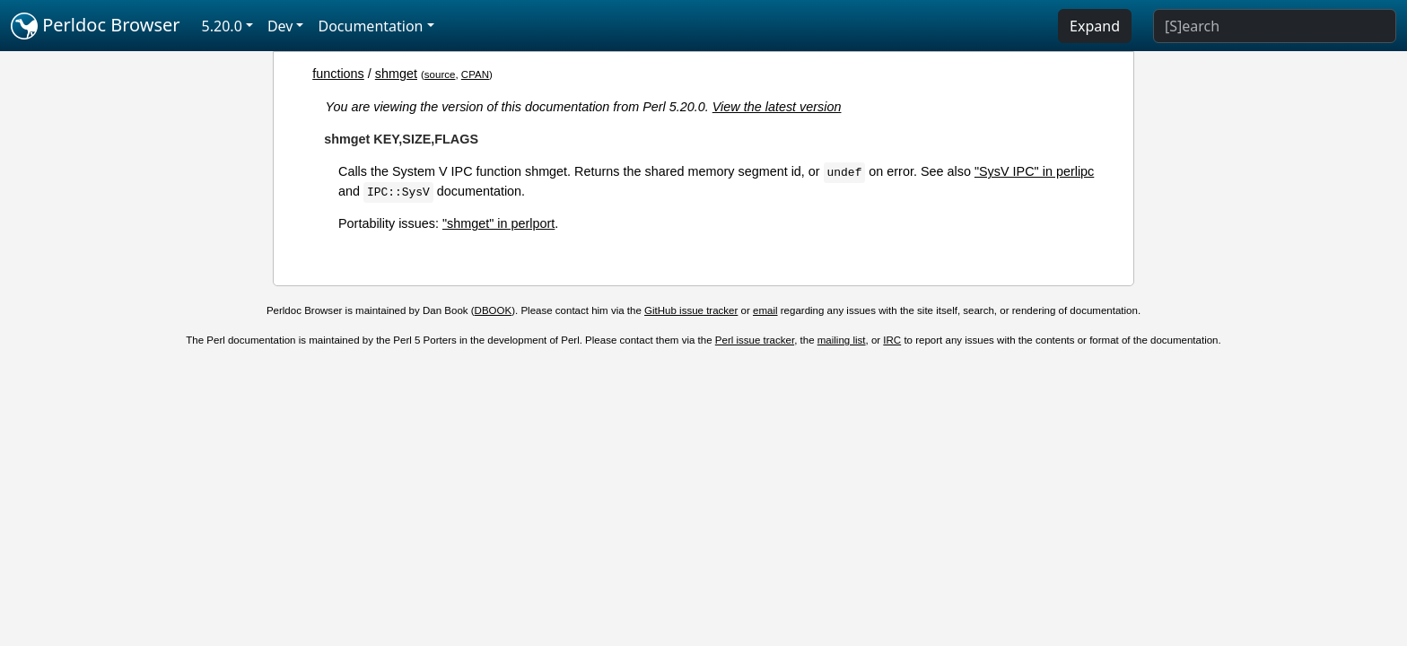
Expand (1095, 26)
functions (338, 73)
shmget (396, 73)
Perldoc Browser (95, 26)
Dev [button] (280, 26)
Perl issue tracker (754, 340)
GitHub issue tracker (691, 310)
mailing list (841, 340)
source (440, 74)
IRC (892, 340)
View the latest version (777, 107)
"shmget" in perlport (498, 223)
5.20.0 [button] (222, 26)
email (765, 310)
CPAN (475, 74)
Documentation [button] (370, 26)
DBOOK (493, 310)
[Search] (1274, 26)
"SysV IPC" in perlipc (1034, 171)
